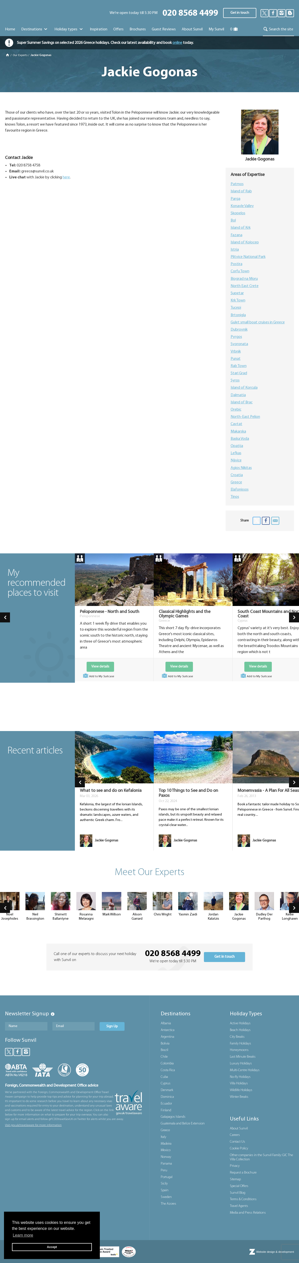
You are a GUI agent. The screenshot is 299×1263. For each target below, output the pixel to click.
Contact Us (237, 1142)
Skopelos (238, 213)
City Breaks (237, 1037)
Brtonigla (238, 315)
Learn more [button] (23, 1235)
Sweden (166, 1197)
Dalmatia (238, 395)
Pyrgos (236, 337)
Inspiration (98, 29)
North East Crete (245, 286)
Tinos (235, 497)
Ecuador (166, 1104)
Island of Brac (242, 402)
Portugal (166, 1177)
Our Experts (20, 55)
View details (100, 667)
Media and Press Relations (248, 1213)
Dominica (167, 1097)
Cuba (164, 1077)
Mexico (165, 1150)
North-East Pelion (245, 417)
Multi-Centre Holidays (245, 1070)
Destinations (34, 29)
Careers (235, 1135)
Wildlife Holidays (241, 1090)
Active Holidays (240, 1023)
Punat (236, 359)
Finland (166, 1110)
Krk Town (238, 300)
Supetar (237, 293)
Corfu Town (240, 271)
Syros (235, 380)
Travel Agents (239, 1206)
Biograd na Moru (244, 279)
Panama (166, 1164)
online (177, 43)
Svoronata (239, 344)
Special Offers (239, 1186)
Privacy (235, 1166)
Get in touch (239, 13)
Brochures (138, 29)
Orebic (236, 410)
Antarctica (167, 1030)
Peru (164, 1170)
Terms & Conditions (243, 1199)
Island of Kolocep (245, 242)
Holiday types (69, 29)
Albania (166, 1023)
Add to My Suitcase (98, 675)
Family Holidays (240, 1043)
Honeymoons (239, 1050)
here (66, 177)
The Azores (168, 1204)
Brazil (164, 1050)
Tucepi (236, 308)
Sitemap (235, 1179)
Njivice (236, 460)
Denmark (167, 1090)
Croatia (237, 475)
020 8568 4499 (190, 13)
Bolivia (165, 1043)
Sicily (164, 1184)
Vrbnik (236, 352)
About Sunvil (239, 1128)
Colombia (167, 1063)
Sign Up (112, 1026)
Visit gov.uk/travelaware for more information (33, 1125)
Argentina (167, 1037)
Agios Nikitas (241, 468)
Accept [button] (52, 1247)
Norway (166, 1157)
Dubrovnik (239, 330)
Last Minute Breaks (243, 1057)
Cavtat (236, 424)
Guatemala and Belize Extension (183, 1123)
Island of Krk (241, 228)
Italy (163, 1137)
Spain (164, 1190)
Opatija (237, 446)
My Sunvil (216, 29)
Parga (235, 199)
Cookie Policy (239, 1148)
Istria (235, 250)
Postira (236, 264)
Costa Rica (168, 1070)
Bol (233, 221)
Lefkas (236, 453)
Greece (236, 482)
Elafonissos (240, 490)
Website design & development (275, 1251)
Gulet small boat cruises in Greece (258, 322)
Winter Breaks (239, 1097)
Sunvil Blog (237, 1193)
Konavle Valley (242, 206)
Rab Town (239, 366)
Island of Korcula (244, 388)
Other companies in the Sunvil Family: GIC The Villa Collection (261, 1157)
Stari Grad (239, 373)
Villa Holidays (239, 1083)
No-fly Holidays (240, 1077)
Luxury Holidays (241, 1063)
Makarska (238, 432)
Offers (118, 29)
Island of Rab (241, 191)
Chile (164, 1057)
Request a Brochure (243, 1173)
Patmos (237, 184)
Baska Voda (240, 439)
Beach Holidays (240, 1030)
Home (10, 29)
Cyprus (165, 1083)
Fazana (236, 235)
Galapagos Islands (173, 1117)
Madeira (166, 1144)
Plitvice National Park (248, 257)
